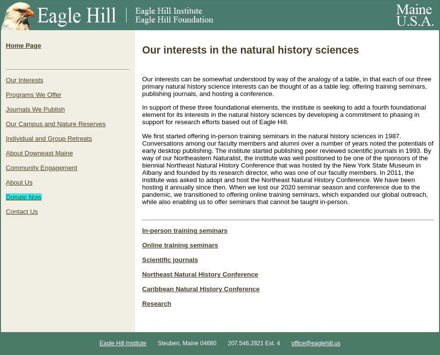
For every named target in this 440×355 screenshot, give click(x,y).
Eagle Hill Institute (123, 343)
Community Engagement (41, 167)
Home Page (23, 45)
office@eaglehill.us (316, 343)
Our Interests (24, 80)
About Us (19, 182)
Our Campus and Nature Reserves (56, 124)
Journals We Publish (35, 109)
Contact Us (22, 211)
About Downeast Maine (39, 153)
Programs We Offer (33, 94)
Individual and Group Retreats (49, 138)
